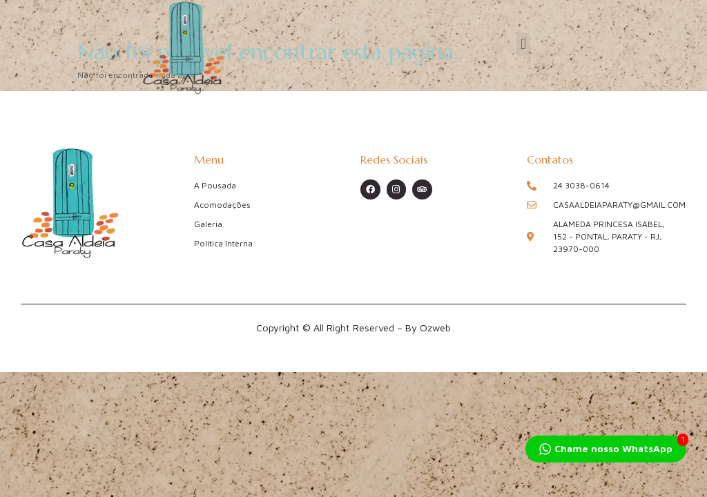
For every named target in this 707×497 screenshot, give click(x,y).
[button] (523, 44)
